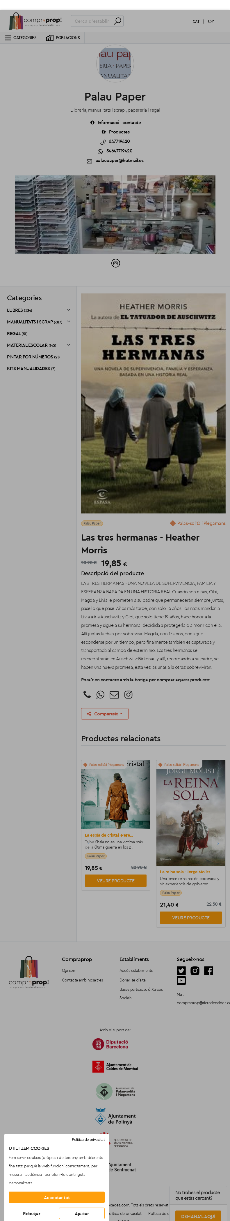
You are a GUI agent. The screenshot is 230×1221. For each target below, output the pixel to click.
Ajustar (82, 1203)
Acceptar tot (57, 1187)
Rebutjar (31, 1203)
